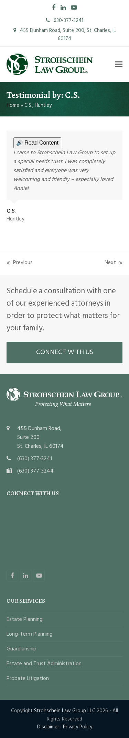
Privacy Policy (77, 727)
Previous (20, 262)
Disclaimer (48, 727)
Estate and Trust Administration (44, 663)
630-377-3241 (64, 20)
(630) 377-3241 (34, 458)
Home (13, 105)
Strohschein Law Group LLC (64, 711)
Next (113, 262)
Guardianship (21, 649)
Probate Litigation (28, 678)
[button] (118, 64)
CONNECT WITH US (64, 352)
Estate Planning (25, 619)
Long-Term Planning (30, 634)
